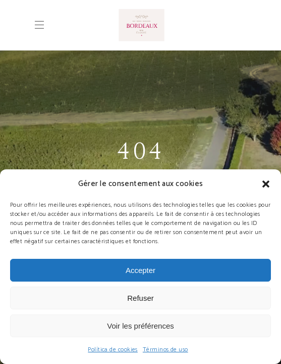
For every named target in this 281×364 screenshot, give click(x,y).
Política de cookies (113, 349)
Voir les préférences (140, 326)
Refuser (140, 298)
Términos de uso (165, 349)
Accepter (140, 270)
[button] (266, 184)
